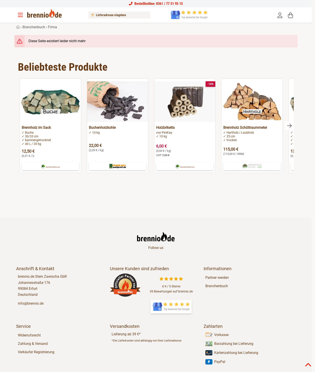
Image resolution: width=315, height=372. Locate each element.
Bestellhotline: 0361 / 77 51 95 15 (156, 4)
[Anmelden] (280, 15)
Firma (52, 27)
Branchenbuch (34, 27)
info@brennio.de (31, 303)
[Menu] (20, 15)
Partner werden (217, 277)
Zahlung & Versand (33, 344)
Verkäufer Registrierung (36, 352)
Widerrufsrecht (29, 335)
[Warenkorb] (290, 15)
